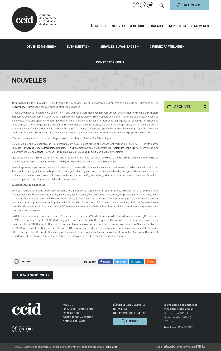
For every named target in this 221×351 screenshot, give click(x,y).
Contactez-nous (110, 62)
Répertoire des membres (189, 26)
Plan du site (111, 346)
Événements (77, 46)
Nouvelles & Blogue (128, 26)
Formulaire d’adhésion (78, 309)
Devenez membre (40, 46)
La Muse (73, 148)
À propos (98, 26)
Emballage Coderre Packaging (39, 148)
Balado (157, 26)
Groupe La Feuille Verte (90, 152)
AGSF (62, 161)
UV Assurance (35, 152)
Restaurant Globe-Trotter (125, 148)
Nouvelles (120, 309)
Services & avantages (118, 46)
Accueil (68, 304)
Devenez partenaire (166, 46)
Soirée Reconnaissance (78, 317)
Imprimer (27, 261)
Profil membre (189, 5)
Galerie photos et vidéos (129, 313)
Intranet (130, 321)
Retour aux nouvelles (32, 275)
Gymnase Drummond (27, 107)
